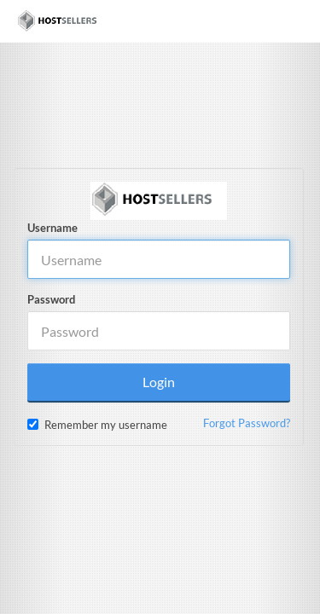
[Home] (62, 21)
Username (52, 228)
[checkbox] (32, 424)
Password (51, 299)
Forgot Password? (246, 423)
